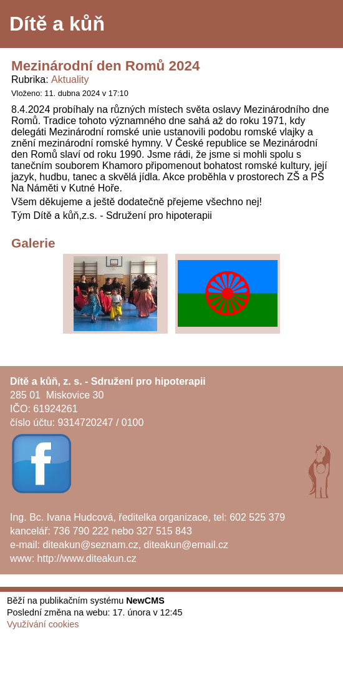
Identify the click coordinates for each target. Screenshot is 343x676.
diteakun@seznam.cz (90, 544)
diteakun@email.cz (186, 544)
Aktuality (70, 79)
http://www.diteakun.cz (87, 558)
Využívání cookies (43, 624)
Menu (318, 24)
